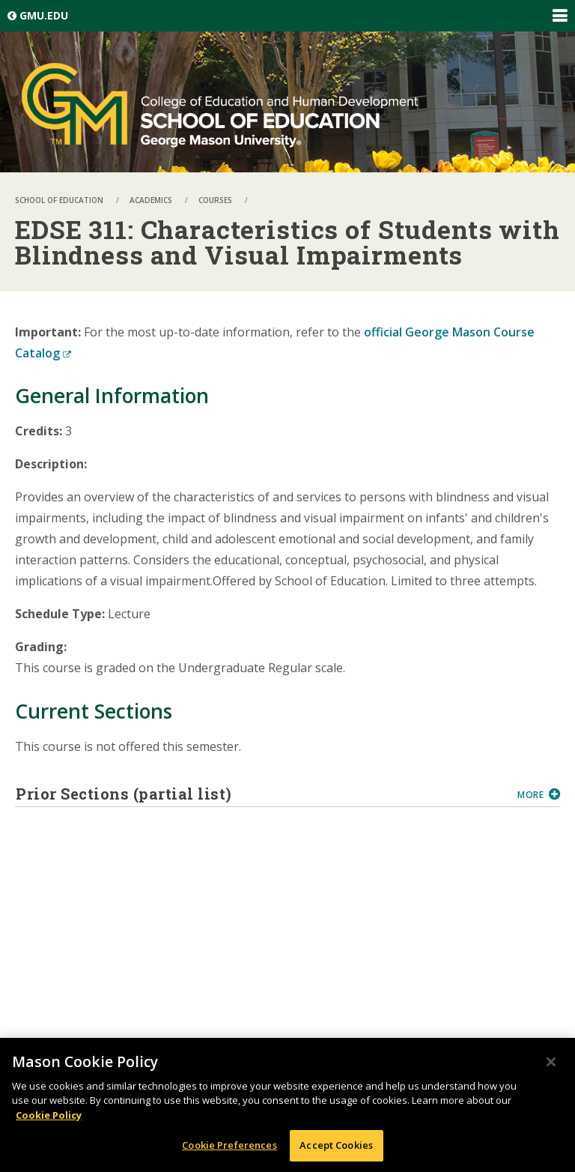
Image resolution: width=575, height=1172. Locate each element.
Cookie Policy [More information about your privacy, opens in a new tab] (49, 1118)
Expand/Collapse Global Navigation (559, 15)
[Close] (551, 1064)
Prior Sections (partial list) (261, 793)
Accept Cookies (336, 1149)
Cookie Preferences (229, 1149)
